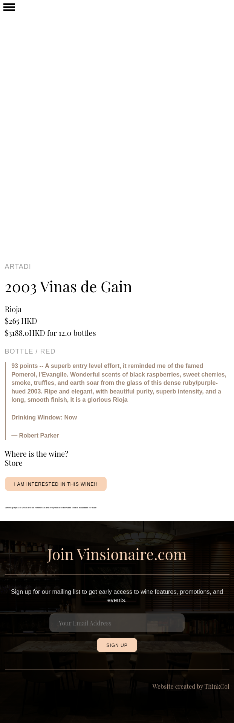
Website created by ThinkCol (191, 686)
